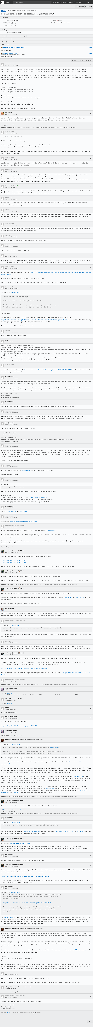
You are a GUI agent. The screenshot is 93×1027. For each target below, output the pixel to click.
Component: (6, 22)
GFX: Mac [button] (13, 22)
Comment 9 (7, 236)
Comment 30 (8, 552)
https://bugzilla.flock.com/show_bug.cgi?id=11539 (19, 726)
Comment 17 (8, 378)
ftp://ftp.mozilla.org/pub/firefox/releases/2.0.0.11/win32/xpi (24, 669)
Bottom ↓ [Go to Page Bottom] (75, 60)
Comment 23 (8, 480)
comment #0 (26, 832)
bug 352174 (79, 598)
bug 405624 (25, 470)
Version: (7, 24)
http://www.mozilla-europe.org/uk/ (13, 562)
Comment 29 (8, 527)
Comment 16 (8, 366)
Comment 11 (8, 256)
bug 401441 (68, 832)
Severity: (63, 23)
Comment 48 (8, 974)
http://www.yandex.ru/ (38, 498)
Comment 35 (8, 643)
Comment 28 (8, 517)
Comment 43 (8, 856)
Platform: (7, 26)
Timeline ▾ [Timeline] (89, 60)
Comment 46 (8, 930)
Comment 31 (8, 572)
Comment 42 (8, 840)
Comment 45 (8, 888)
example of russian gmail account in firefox (13, 47)
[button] (88, 2)
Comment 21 (8, 446)
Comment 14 (8, 332)
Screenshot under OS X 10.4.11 (9, 53)
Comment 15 (8, 342)
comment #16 (8, 918)
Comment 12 (8, 268)
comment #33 (15, 625)
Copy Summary (80, 6)
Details (90, 47)
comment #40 (15, 822)
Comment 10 (8, 246)
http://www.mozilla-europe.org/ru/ (13, 560)
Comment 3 (7, 159)
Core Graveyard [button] (14, 20)
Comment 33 (8, 610)
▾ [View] (85, 6)
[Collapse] (90, 64)
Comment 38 (8, 718)
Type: (54, 20)
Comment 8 (7, 225)
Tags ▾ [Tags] (82, 60)
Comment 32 (8, 590)
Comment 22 (8, 466)
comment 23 (51, 531)
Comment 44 (8, 866)
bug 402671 (12, 512)
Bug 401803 (10, 10)
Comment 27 (8, 508)
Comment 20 (8, 424)
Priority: (53, 23)
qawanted (9, 693)
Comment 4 (7, 171)
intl (7, 125)
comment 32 (78, 776)
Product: (7, 20)
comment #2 (15, 292)
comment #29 (15, 744)
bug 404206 (59, 832)
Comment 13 (8, 288)
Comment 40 (8, 802)
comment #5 (35, 832)
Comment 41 (8, 819)
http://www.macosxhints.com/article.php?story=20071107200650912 (46, 370)
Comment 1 (7, 114)
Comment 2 (7, 133)
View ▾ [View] (90, 6)
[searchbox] (32, 2)
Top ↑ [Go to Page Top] (90, 1021)
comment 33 (49, 789)
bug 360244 (67, 598)
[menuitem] (56, 2)
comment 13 (85, 791)
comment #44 (15, 892)
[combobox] (32, 2)
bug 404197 (23, 512)
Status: (8, 32)
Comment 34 (8, 622)
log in (8, 1012)
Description (7, 65)
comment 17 (5, 793)
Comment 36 (8, 654)
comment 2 (76, 791)
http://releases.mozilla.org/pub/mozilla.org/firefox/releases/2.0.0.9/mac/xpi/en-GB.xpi (34, 320)
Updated (7, 681)
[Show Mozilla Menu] (2, 2)
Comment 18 (8, 403)
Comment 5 (7, 187)
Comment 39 (8, 741)
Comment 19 (8, 412)
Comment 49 (8, 997)
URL (10, 39)
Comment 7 (7, 211)
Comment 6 (7, 199)
